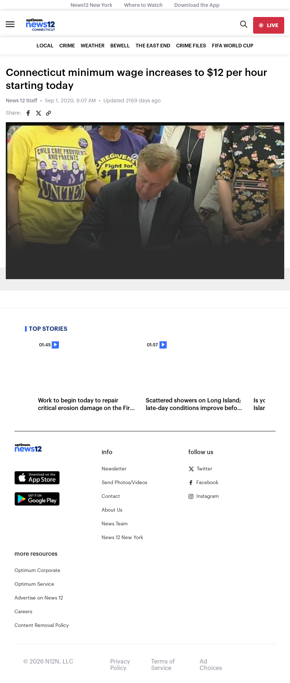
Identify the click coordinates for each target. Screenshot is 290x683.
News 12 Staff (21, 100)
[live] (268, 25)
